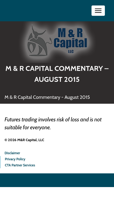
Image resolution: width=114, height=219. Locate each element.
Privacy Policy (15, 159)
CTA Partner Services (20, 165)
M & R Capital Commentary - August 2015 (47, 97)
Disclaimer (12, 153)
